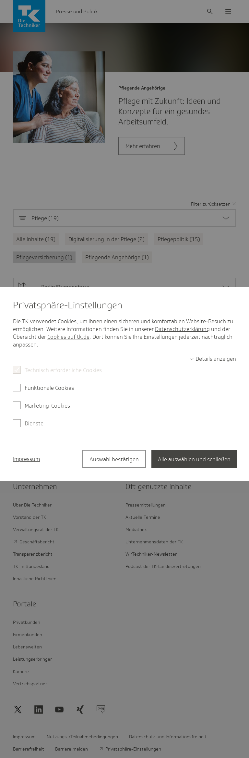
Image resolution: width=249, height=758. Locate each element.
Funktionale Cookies (49, 387)
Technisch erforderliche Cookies (63, 370)
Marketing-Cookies (47, 405)
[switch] (212, 359)
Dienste (34, 423)
